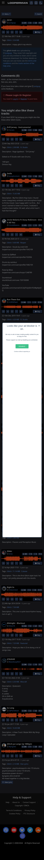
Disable (22, 346)
